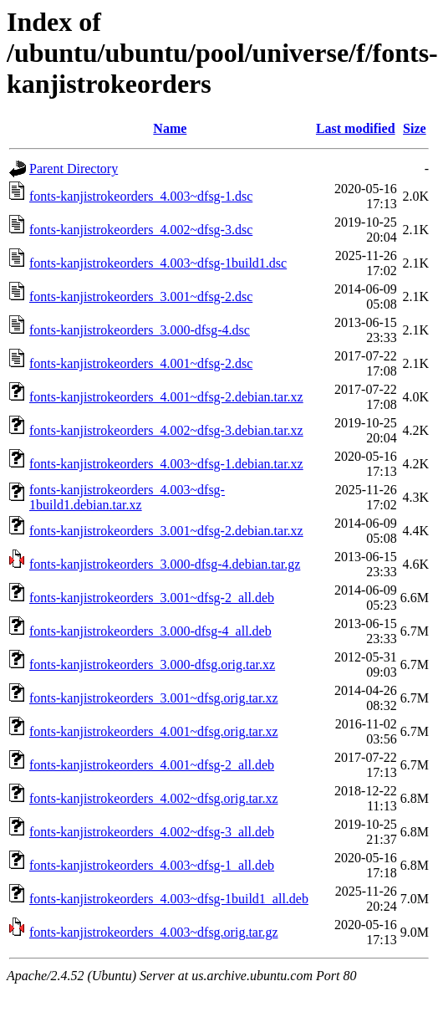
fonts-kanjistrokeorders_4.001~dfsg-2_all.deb (151, 765)
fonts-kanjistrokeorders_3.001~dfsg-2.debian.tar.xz (166, 531)
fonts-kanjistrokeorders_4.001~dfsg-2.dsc (140, 363)
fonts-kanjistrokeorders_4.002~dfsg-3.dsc (140, 229)
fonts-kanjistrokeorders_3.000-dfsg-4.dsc (139, 330)
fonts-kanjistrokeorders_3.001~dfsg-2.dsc (140, 296)
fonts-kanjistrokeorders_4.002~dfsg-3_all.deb (151, 832)
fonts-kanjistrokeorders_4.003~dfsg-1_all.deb (151, 865)
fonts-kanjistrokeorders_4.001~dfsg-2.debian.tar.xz (166, 397)
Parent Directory (73, 168)
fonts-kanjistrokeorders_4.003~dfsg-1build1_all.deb (168, 899)
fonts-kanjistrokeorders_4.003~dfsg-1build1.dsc (158, 263)
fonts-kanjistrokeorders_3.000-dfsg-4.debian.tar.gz (164, 564)
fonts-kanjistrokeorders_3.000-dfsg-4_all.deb (150, 631)
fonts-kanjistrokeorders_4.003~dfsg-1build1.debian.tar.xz (127, 497)
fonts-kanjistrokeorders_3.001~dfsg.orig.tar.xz (153, 698)
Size (414, 128)
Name (169, 128)
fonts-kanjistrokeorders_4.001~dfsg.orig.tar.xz (153, 731)
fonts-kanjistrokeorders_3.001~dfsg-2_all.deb (151, 597)
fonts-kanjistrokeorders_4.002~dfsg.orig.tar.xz (153, 798)
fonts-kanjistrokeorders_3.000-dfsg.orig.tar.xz (152, 664)
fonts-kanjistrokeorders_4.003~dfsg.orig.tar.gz (153, 932)
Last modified (355, 128)
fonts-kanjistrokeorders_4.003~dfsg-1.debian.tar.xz (166, 464)
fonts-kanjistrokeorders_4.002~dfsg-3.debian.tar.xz (166, 430)
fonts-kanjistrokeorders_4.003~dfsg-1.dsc (140, 196)
